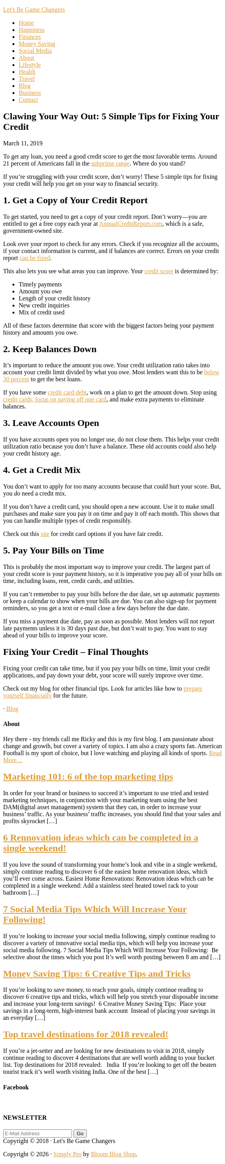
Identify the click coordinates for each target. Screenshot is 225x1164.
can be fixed (34, 258)
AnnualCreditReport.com (130, 223)
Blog (12, 708)
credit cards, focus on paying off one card (54, 399)
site (44, 534)
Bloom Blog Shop (113, 1154)
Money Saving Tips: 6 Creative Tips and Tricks (97, 974)
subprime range (110, 163)
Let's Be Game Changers (34, 9)
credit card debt (67, 392)
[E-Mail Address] (37, 1133)
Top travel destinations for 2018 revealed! (85, 1034)
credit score (158, 271)
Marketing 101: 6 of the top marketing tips (88, 776)
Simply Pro (67, 1154)
